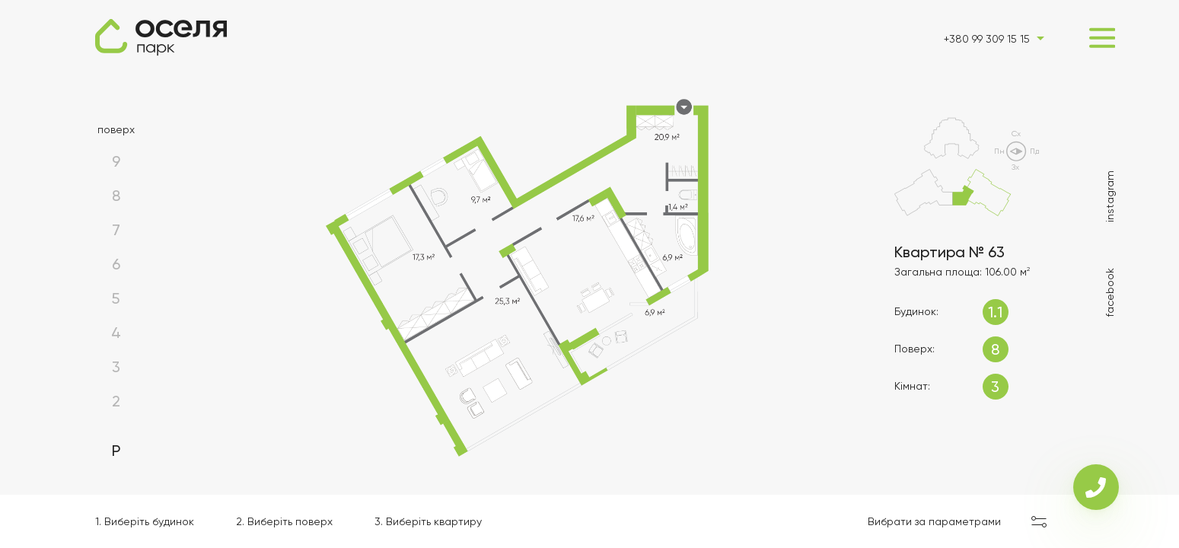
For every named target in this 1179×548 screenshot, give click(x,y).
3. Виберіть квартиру (428, 521)
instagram (1110, 196)
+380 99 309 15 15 (987, 39)
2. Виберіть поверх (284, 521)
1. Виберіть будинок (144, 521)
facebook (1110, 292)
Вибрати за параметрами (934, 521)
